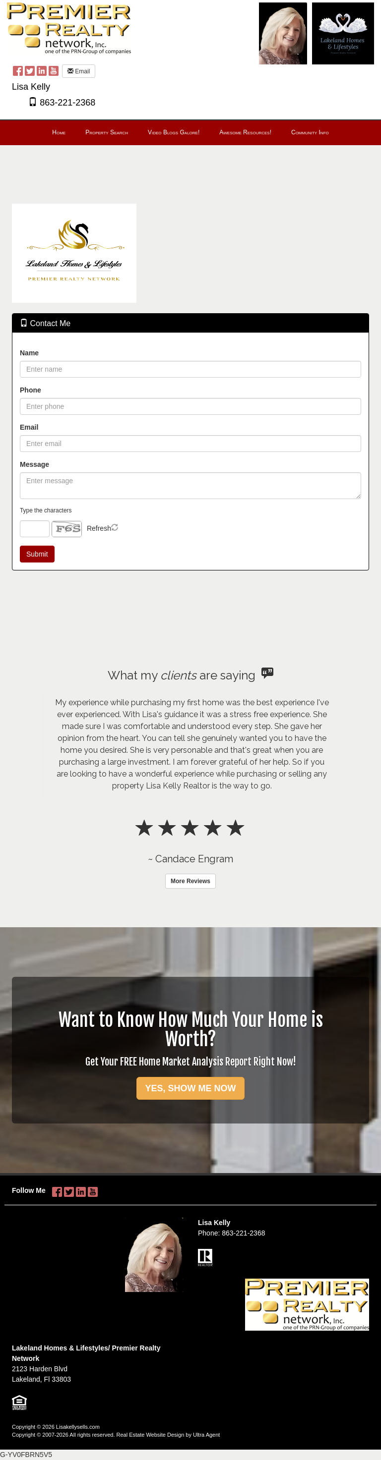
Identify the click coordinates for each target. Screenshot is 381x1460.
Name (29, 353)
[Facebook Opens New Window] (18, 70)
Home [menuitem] (58, 132)
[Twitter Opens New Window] (30, 70)
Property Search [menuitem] (106, 132)
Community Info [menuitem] (310, 132)
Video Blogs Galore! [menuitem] (173, 132)
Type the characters (45, 510)
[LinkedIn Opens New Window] (42, 70)
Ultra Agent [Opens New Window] (206, 1435)
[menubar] (190, 132)
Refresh (99, 528)
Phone (30, 390)
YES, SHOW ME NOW (190, 1088)
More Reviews (190, 881)
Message (34, 464)
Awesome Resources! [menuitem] (245, 132)
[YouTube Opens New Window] (54, 70)
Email (78, 71)
